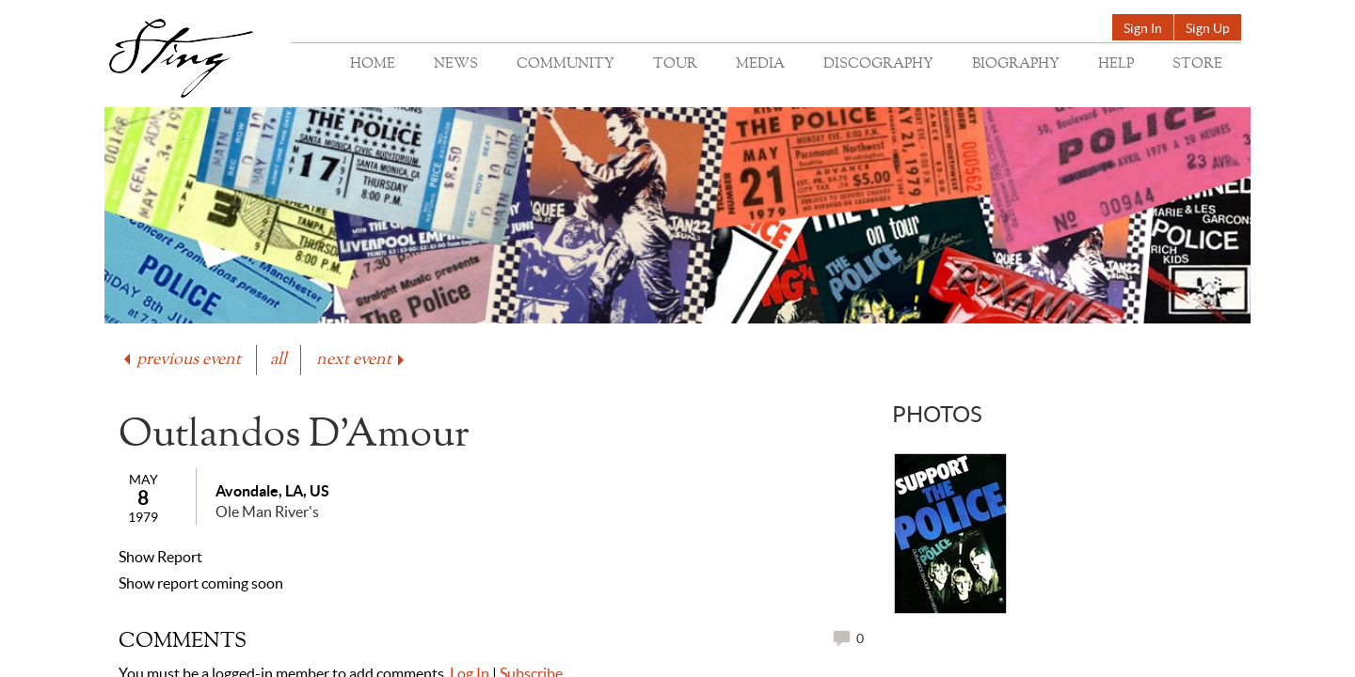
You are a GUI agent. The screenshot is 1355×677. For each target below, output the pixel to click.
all (278, 359)
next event (361, 359)
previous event (180, 359)
